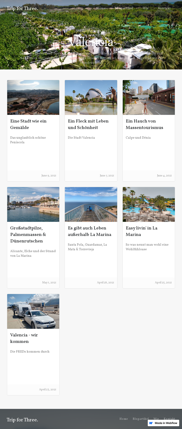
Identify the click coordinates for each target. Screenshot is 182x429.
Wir (146, 8)
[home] (22, 7)
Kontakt (164, 8)
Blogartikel (124, 8)
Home (101, 8)
